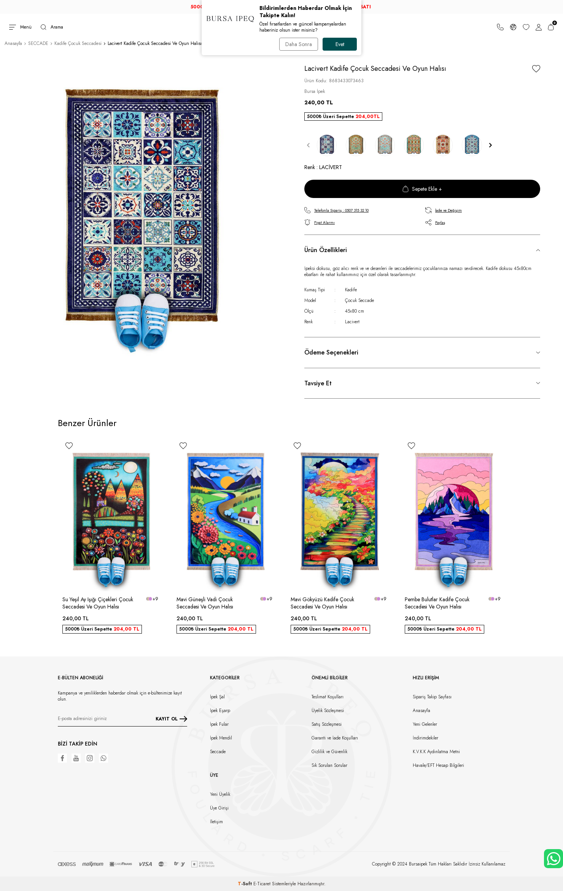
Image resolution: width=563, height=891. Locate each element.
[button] (308, 145)
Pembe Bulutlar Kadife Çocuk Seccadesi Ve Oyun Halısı (437, 603)
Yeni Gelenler (425, 724)
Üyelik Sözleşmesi (328, 710)
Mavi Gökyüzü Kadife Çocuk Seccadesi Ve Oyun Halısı (322, 603)
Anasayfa (13, 43)
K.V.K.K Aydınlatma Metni (436, 751)
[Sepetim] (551, 27)
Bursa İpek (314, 91)
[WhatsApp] (103, 758)
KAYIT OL (171, 719)
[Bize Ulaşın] (500, 27)
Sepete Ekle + (422, 189)
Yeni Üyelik (220, 794)
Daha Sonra (298, 44)
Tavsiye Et (318, 383)
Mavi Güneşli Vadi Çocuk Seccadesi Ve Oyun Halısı (205, 603)
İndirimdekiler (425, 738)
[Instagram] (89, 758)
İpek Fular (219, 724)
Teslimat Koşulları (328, 696)
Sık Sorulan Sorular (329, 765)
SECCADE (38, 43)
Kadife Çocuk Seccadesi (78, 43)
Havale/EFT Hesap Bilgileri (438, 765)
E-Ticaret (261, 883)
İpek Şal (217, 696)
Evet (340, 44)
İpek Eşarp (220, 710)
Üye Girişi (219, 808)
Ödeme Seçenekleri (331, 352)
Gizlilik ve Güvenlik (329, 751)
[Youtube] (76, 758)
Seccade (218, 751)
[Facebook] (62, 758)
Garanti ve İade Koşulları (335, 738)
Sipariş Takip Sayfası (432, 696)
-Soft (245, 883)
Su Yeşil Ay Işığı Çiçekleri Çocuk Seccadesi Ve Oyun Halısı (97, 603)
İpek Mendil (221, 738)
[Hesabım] (539, 27)
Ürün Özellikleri (325, 250)
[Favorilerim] (526, 27)
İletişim (216, 821)
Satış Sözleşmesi (327, 724)
